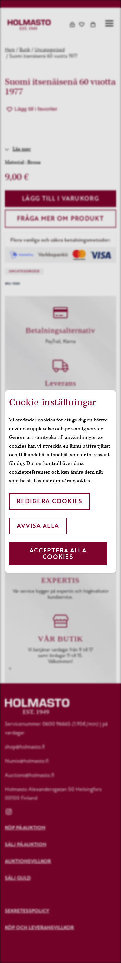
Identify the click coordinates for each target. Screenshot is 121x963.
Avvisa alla (38, 526)
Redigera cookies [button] (49, 501)
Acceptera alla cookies (57, 553)
